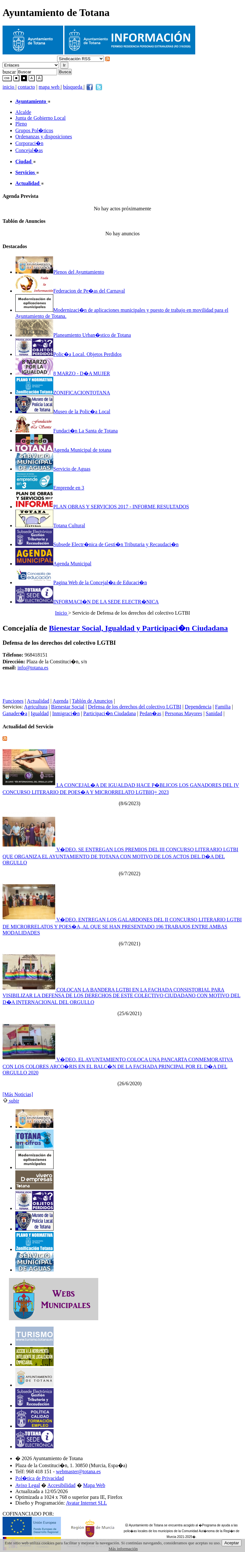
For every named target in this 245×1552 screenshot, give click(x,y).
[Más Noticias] (18, 1094)
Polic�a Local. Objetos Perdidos (68, 354)
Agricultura (36, 706)
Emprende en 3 (49, 487)
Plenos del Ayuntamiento (59, 272)
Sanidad (214, 713)
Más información (122, 1548)
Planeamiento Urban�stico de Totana (73, 335)
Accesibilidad (62, 1485)
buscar (9, 71)
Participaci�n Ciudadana (109, 713)
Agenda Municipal (53, 563)
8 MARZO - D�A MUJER (62, 373)
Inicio (61, 613)
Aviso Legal (27, 1485)
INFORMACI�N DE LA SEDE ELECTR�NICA (87, 601)
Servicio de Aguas (52, 469)
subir (11, 1100)
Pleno (21, 123)
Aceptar (231, 1542)
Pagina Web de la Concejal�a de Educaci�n (81, 582)
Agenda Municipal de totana (63, 450)
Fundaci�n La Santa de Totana (66, 430)
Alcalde (23, 112)
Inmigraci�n (66, 713)
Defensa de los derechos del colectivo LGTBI (134, 706)
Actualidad (38, 701)
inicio (9, 87)
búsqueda (73, 87)
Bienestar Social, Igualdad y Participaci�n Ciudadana (138, 628)
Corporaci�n (29, 143)
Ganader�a (15, 713)
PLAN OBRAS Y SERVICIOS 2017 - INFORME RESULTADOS (102, 506)
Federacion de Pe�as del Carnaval (70, 291)
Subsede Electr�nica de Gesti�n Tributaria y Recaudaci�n (97, 544)
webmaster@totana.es (78, 1471)
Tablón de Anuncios (92, 701)
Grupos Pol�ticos (34, 130)
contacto (26, 87)
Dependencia (198, 706)
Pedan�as (150, 713)
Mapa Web (94, 1485)
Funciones (13, 701)
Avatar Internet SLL (86, 1503)
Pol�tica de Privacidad (39, 1478)
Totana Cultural (50, 525)
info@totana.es (33, 667)
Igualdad (40, 713)
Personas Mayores (183, 713)
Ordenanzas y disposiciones (43, 136)
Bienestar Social (67, 706)
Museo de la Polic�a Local (62, 411)
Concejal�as (29, 150)
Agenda (61, 701)
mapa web (50, 87)
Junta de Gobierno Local (40, 118)
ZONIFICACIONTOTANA (62, 392)
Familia (223, 706)
